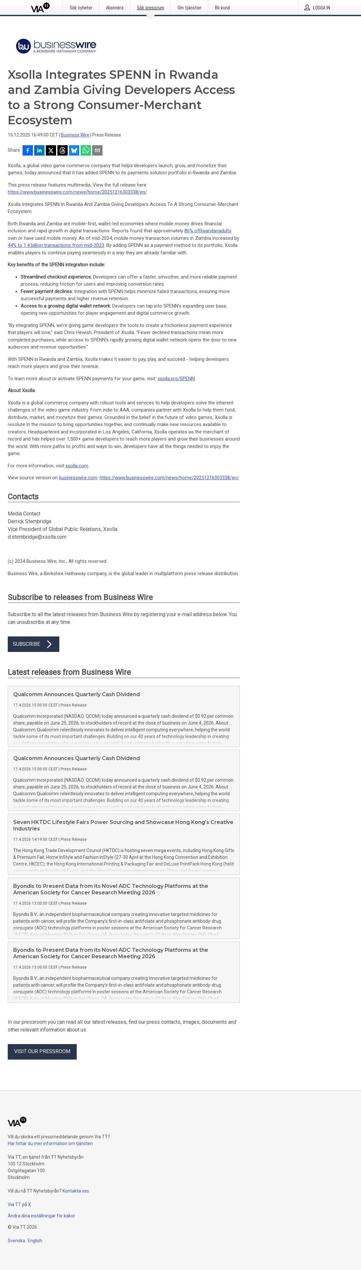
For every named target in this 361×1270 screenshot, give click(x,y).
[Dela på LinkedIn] (39, 151)
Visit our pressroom (42, 1051)
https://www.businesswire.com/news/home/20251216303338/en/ (77, 192)
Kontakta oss (76, 1191)
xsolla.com (76, 466)
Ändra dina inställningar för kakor (41, 1215)
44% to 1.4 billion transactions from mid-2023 (56, 245)
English (35, 1240)
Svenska (16, 1240)
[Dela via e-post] (97, 151)
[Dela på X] (51, 151)
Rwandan (209, 231)
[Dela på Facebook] (28, 151)
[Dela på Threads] (62, 151)
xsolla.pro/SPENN (176, 378)
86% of (191, 231)
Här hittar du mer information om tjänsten (50, 1143)
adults (225, 231)
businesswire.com (78, 478)
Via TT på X (19, 1204)
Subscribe (33, 644)
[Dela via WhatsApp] (86, 151)
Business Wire (75, 134)
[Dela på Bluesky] (74, 151)
